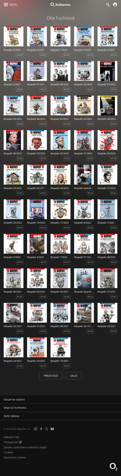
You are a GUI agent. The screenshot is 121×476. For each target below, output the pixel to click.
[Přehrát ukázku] (8, 41)
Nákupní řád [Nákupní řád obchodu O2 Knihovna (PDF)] (11, 437)
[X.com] (46, 429)
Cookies (8, 452)
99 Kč (90, 193)
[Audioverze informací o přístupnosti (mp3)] (20, 442)
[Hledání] (107, 4)
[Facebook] (41, 429)
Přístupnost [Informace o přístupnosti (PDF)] (11, 442)
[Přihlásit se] (114, 4)
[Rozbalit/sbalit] (116, 399)
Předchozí (51, 375)
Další (73, 375)
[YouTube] (52, 429)
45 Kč (20, 54)
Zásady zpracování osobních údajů (25, 447)
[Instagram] (35, 429)
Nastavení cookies (15, 457)
